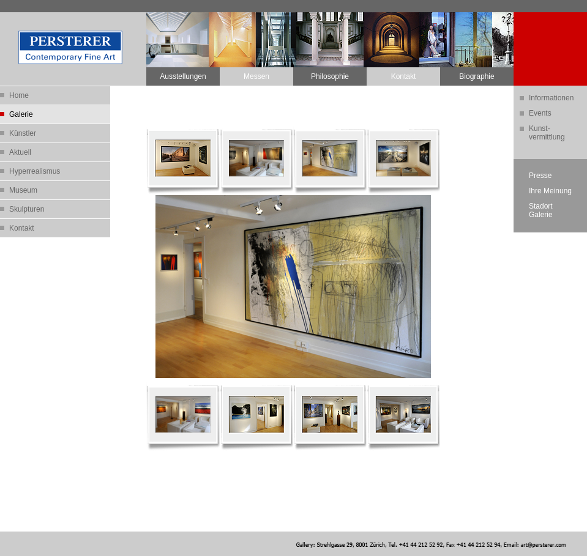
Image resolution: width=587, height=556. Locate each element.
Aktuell (20, 152)
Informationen (551, 98)
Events (540, 113)
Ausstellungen (183, 76)
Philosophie (330, 76)
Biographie (476, 76)
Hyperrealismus (34, 171)
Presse (540, 175)
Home (19, 95)
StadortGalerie (541, 210)
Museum (23, 190)
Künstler (22, 133)
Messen (256, 76)
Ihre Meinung (550, 191)
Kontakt (403, 76)
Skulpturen (26, 209)
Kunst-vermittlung (547, 132)
